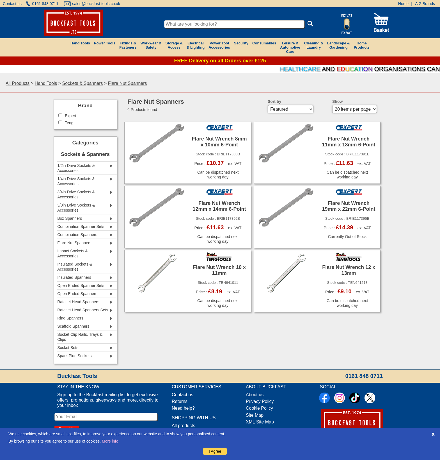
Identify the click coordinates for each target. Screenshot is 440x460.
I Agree (215, 451)
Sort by (274, 101)
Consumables (264, 43)
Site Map (254, 415)
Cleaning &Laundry (313, 45)
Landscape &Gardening (338, 45)
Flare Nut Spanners (127, 83)
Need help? (183, 408)
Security (241, 43)
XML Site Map (260, 422)
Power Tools (104, 43)
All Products (17, 83)
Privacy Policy (260, 401)
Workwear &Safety (151, 45)
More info (110, 441)
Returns (179, 401)
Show (337, 101)
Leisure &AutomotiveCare (290, 47)
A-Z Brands (425, 3)
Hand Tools (80, 43)
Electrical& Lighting (196, 45)
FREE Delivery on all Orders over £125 (220, 61)
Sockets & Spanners (82, 83)
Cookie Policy (259, 408)
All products (183, 425)
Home (403, 3)
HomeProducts (362, 45)
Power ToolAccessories (219, 45)
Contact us (12, 3)
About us (254, 394)
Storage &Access (173, 45)
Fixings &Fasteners (127, 45)
